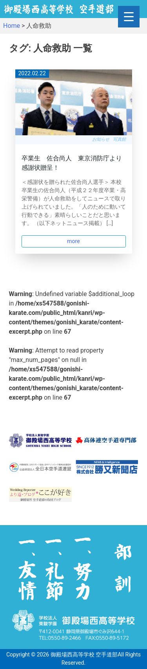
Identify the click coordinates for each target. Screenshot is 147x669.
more (73, 241)
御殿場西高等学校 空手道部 (84, 654)
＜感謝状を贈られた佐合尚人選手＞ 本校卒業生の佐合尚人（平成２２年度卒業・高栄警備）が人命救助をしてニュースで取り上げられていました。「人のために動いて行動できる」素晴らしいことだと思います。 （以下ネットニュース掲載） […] (74, 202)
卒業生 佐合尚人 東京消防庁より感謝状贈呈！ (72, 163)
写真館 (119, 139)
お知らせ (100, 139)
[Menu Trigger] (129, 16)
